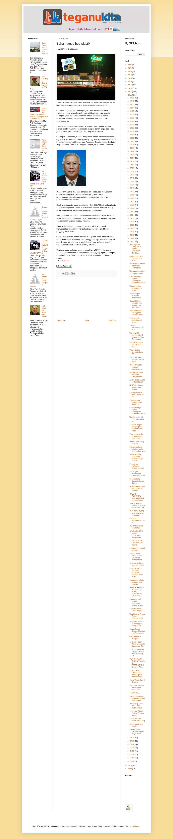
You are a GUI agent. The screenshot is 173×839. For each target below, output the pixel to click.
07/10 (132, 178)
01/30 (132, 748)
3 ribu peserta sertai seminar (137, 549)
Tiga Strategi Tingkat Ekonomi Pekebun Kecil (137, 616)
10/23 (132, 128)
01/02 (132, 761)
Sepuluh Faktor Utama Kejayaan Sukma (136, 481)
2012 (130, 92)
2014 (130, 85)
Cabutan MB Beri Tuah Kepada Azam (135, 258)
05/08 (132, 208)
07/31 (132, 168)
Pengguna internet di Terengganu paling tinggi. (136, 624)
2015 (130, 82)
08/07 (132, 165)
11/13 (132, 118)
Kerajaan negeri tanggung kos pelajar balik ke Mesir (136, 428)
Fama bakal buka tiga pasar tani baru (136, 345)
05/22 (132, 202)
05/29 (132, 198)
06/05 (132, 195)
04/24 (132, 215)
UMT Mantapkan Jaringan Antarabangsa (135, 367)
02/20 (132, 738)
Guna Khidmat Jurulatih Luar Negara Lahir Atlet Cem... (135, 304)
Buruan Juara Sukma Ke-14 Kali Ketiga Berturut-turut (135, 557)
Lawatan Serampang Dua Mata (136, 328)
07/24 (132, 172)
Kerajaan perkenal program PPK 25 (136, 564)
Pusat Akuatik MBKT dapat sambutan (44, 145)
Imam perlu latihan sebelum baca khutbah (136, 582)
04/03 (132, 225)
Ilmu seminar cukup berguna (136, 443)
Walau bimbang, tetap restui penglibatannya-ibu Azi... (136, 457)
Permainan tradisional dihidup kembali (136, 466)
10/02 (132, 138)
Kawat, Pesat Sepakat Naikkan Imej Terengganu (137, 631)
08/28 (132, 155)
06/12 (132, 192)
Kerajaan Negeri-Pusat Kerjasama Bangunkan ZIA (137, 644)
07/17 (132, 175)
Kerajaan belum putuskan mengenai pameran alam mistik (136, 573)
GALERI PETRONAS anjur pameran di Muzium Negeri (137, 497)
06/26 (132, 185)
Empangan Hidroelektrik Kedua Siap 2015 (137, 474)
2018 (130, 78)
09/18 (132, 145)
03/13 (132, 235)
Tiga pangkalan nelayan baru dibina (135, 288)
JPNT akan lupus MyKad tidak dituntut (135, 387)
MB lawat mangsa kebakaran (136, 527)
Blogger (137, 826)
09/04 (132, 151)
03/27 (132, 228)
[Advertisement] (86, 298)
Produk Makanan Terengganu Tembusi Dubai (136, 313)
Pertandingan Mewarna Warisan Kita (135, 296)
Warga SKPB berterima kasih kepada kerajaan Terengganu (136, 336)
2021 (130, 68)
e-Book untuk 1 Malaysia (135, 638)
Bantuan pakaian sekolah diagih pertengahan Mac (137, 449)
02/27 (132, 242)
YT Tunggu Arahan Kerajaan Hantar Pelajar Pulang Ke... (136, 652)
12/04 (132, 108)
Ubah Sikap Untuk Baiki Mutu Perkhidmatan (136, 706)
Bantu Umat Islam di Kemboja (137, 681)
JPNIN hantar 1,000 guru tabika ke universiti (137, 488)
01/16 (132, 755)
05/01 (132, 212)
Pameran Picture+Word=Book (137, 520)
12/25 (132, 98)
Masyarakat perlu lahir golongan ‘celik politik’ (136, 436)
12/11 (132, 105)
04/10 (132, 222)
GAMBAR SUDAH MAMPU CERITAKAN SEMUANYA (136, 534)
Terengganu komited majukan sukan (137, 272)
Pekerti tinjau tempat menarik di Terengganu (137, 266)
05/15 (132, 205)
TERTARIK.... (134, 693)
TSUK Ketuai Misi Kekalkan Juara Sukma (136, 543)
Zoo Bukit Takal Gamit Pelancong (137, 720)
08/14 (132, 161)
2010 (130, 765)
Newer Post (61, 320)
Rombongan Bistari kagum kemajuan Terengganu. (137, 698)
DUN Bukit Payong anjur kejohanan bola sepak (136, 513)
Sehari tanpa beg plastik (135, 725)
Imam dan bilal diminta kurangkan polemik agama (136, 602)
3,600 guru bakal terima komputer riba (136, 395)
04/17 (132, 218)
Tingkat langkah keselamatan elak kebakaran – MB (137, 505)
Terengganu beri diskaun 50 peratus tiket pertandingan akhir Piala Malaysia (39, 113)
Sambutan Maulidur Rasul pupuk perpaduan (136, 687)
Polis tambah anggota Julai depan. (135, 320)
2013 (130, 88)
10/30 (132, 125)
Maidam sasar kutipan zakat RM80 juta (135, 402)
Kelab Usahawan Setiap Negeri (135, 610)
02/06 (132, 745)
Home (87, 320)
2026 (130, 65)
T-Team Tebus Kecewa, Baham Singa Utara (136, 732)
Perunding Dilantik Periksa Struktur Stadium (136, 713)
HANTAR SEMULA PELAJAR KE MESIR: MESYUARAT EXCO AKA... (136, 592)
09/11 (132, 148)
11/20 (132, 115)
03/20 (132, 232)
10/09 (132, 135)
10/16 (132, 131)
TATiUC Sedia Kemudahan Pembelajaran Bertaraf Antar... (136, 674)
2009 (130, 769)
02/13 (132, 741)
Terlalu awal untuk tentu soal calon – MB (137, 419)
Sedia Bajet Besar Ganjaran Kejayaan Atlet (136, 374)
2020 (130, 72)
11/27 (132, 111)
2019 (130, 75)
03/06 (132, 238)
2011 (130, 95)
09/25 (132, 141)
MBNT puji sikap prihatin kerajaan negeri (136, 359)
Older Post (112, 320)
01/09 (132, 758)
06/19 (132, 188)
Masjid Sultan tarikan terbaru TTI (136, 352)
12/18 (132, 101)
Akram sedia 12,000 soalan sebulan (137, 381)
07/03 (132, 182)
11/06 (132, 121)
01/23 (132, 751)
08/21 (132, 158)
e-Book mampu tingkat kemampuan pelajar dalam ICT (137, 280)
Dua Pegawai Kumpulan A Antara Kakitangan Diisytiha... (135, 249)
